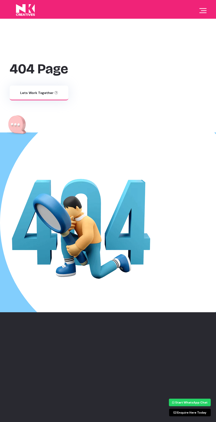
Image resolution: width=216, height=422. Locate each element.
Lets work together (39, 93)
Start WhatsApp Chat (190, 402)
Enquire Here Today (190, 412)
